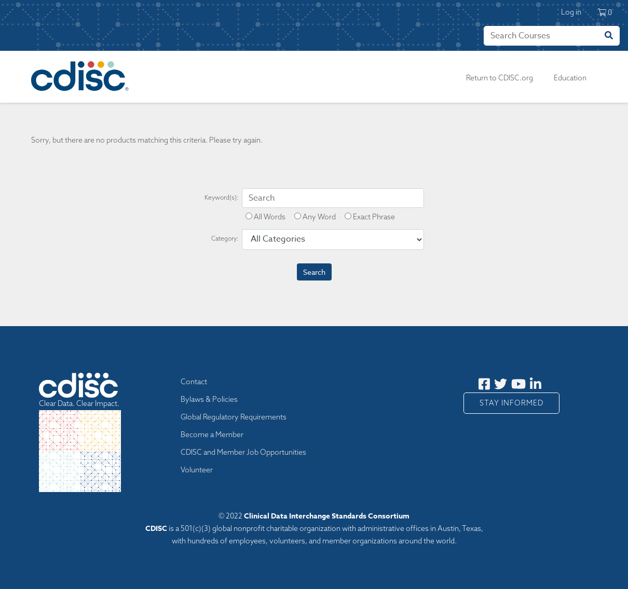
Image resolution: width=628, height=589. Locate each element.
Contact (194, 381)
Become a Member (212, 434)
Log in (571, 12)
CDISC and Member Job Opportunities (243, 452)
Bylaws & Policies (209, 399)
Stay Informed (511, 403)
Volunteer (197, 469)
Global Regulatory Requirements (233, 417)
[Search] (541, 36)
